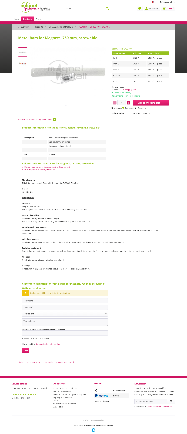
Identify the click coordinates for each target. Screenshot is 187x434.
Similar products (25, 362)
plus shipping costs (129, 89)
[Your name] (65, 300)
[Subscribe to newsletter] (171, 401)
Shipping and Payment (62, 397)
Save (26, 350)
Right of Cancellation (62, 391)
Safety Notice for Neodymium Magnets (69, 394)
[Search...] (87, 8)
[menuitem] (87, 10)
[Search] (107, 8)
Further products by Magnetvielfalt (38, 169)
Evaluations (49, 119)
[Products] (27, 19)
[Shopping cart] (168, 8)
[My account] (152, 8)
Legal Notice (58, 407)
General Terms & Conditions (65, 388)
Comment (140, 108)
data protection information (48, 344)
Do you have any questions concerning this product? (46, 167)
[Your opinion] (65, 322)
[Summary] (65, 307)
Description (23, 119)
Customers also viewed (64, 362)
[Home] (16, 19)
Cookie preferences (102, 401)
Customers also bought (43, 362)
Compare (117, 108)
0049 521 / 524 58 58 (24, 394)
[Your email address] (150, 401)
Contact (56, 400)
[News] (38, 19)
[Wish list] (139, 8)
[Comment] (65, 314)
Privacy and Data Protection (64, 403)
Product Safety (35, 119)
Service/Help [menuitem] (166, 2)
